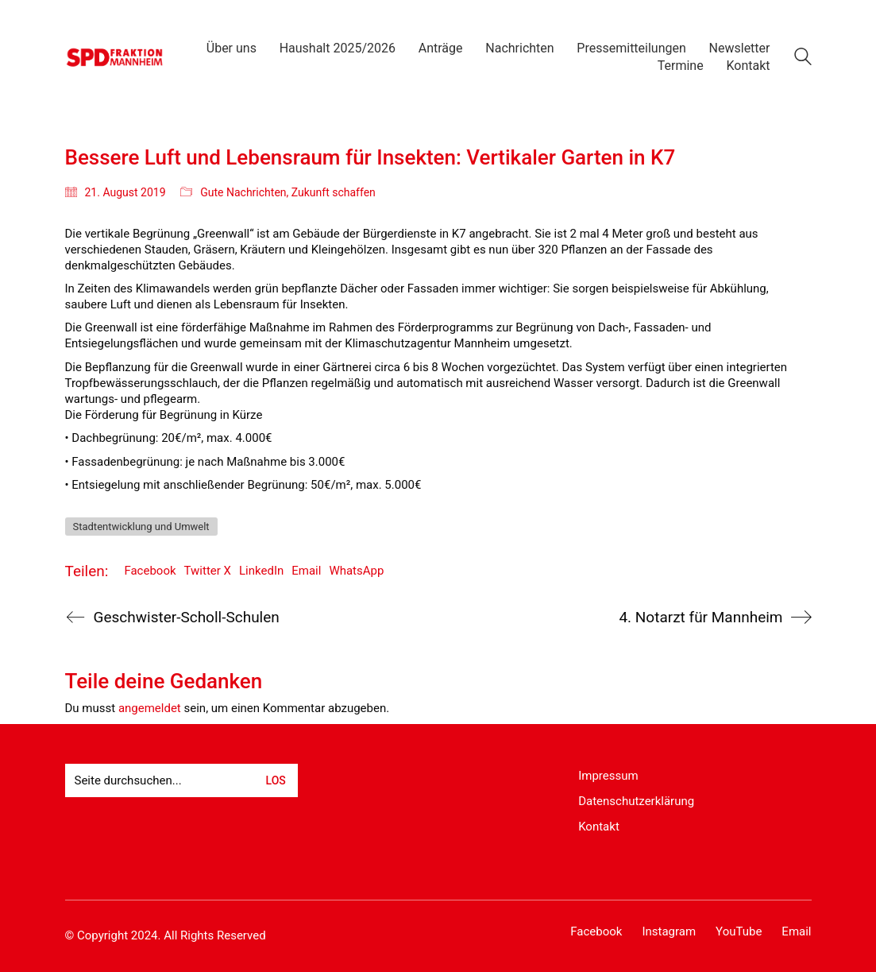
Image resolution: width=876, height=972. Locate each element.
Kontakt (598, 826)
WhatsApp (356, 570)
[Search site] (803, 59)
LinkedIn (261, 570)
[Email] (796, 932)
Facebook (150, 570)
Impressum (608, 776)
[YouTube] (739, 932)
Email (306, 570)
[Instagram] (669, 932)
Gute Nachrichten (243, 192)
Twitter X (207, 570)
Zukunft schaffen (333, 192)
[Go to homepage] (114, 57)
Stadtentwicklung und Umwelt (141, 526)
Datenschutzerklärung (636, 801)
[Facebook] (596, 932)
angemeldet (149, 708)
